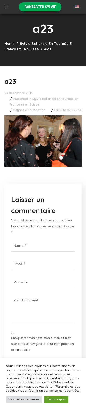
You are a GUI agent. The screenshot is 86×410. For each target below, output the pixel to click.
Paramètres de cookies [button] (23, 399)
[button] (40, 6)
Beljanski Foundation (29, 110)
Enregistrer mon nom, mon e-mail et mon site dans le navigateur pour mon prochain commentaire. (42, 344)
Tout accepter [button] (56, 399)
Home (9, 43)
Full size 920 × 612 (67, 110)
